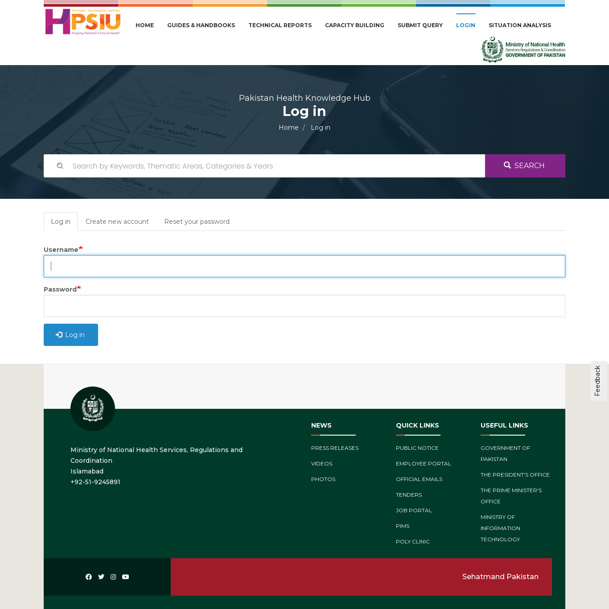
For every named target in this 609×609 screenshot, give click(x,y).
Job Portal (414, 510)
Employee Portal (423, 463)
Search (524, 165)
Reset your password (197, 222)
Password (60, 289)
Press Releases (334, 447)
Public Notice (417, 447)
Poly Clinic (413, 541)
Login (465, 25)
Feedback (597, 381)
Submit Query (420, 25)
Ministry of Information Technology (500, 528)
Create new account (117, 222)
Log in (64, 224)
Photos (323, 479)
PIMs (402, 526)
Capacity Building (354, 25)
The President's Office (515, 474)
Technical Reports (280, 25)
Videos (321, 463)
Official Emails (419, 479)
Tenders (409, 494)
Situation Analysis (520, 25)
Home (145, 25)
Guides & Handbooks (201, 25)
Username (61, 250)
